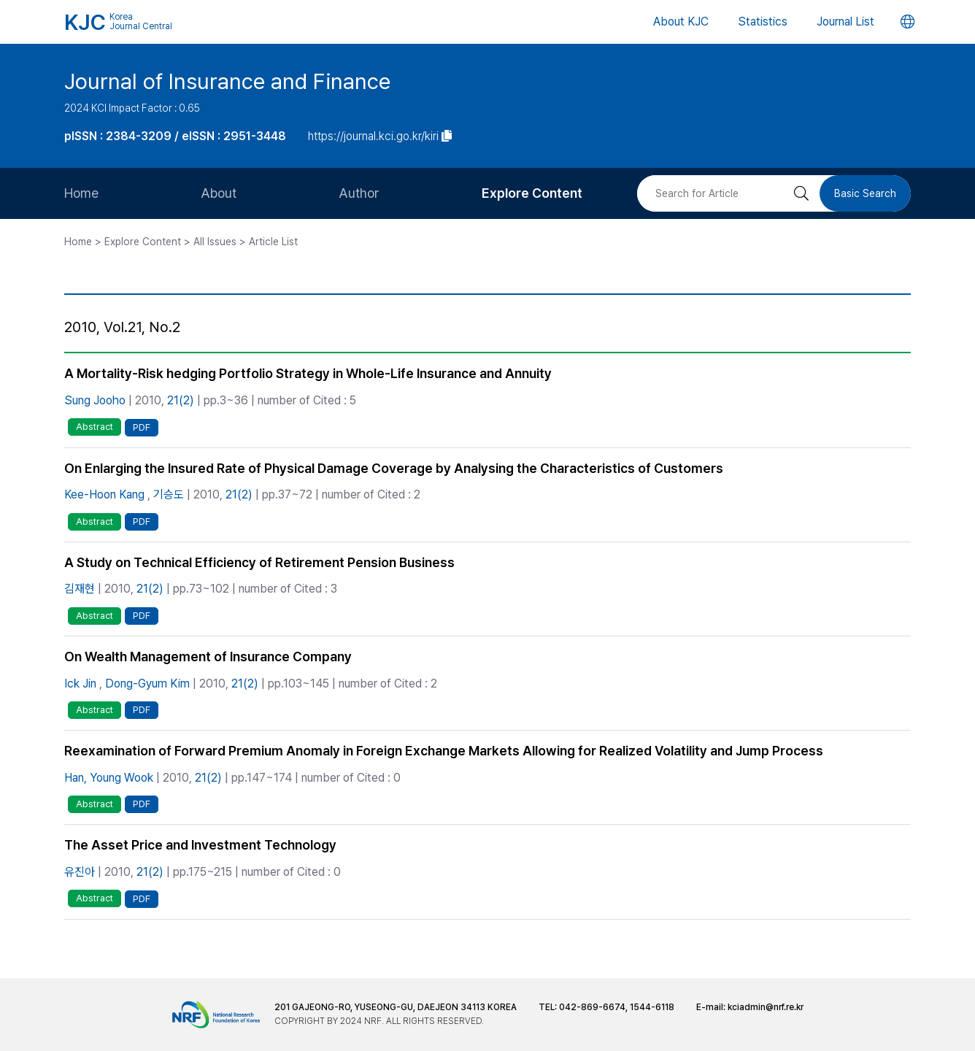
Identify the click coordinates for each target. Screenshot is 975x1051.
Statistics (762, 21)
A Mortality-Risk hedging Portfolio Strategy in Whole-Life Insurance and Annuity (308, 373)
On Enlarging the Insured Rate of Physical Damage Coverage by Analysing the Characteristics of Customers (393, 468)
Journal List (845, 21)
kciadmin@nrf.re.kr (765, 1007)
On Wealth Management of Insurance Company (208, 656)
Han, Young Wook (108, 778)
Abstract (94, 426)
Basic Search (865, 193)
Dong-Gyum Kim (147, 683)
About (218, 193)
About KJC (681, 21)
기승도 (168, 494)
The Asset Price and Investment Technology (200, 844)
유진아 (79, 872)
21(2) (180, 400)
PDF (141, 427)
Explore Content (532, 193)
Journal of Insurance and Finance (227, 81)
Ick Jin (80, 683)
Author (359, 193)
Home (81, 193)
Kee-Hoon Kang (104, 494)
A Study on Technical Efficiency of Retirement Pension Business (259, 562)
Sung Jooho (95, 400)
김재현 (79, 589)
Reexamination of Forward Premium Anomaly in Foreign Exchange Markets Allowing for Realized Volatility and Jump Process (443, 750)
